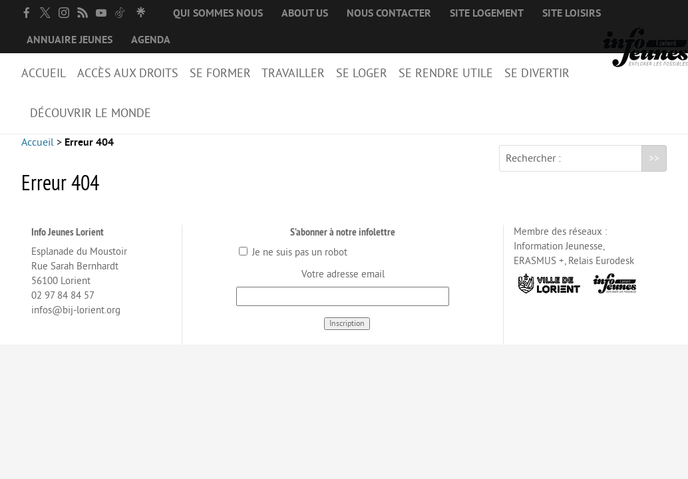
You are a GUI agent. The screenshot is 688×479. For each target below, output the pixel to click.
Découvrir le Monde (90, 113)
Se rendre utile (446, 73)
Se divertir (537, 73)
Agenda (150, 40)
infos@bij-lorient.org (75, 321)
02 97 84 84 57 (62, 306)
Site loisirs (571, 13)
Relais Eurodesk (601, 271)
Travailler (293, 73)
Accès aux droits (127, 73)
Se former (220, 73)
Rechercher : (533, 169)
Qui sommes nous (218, 13)
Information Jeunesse (558, 257)
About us (304, 13)
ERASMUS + (539, 271)
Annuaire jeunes (69, 40)
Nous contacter (389, 13)
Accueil (43, 73)
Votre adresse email (343, 285)
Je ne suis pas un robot (293, 263)
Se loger (361, 73)
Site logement (487, 13)
